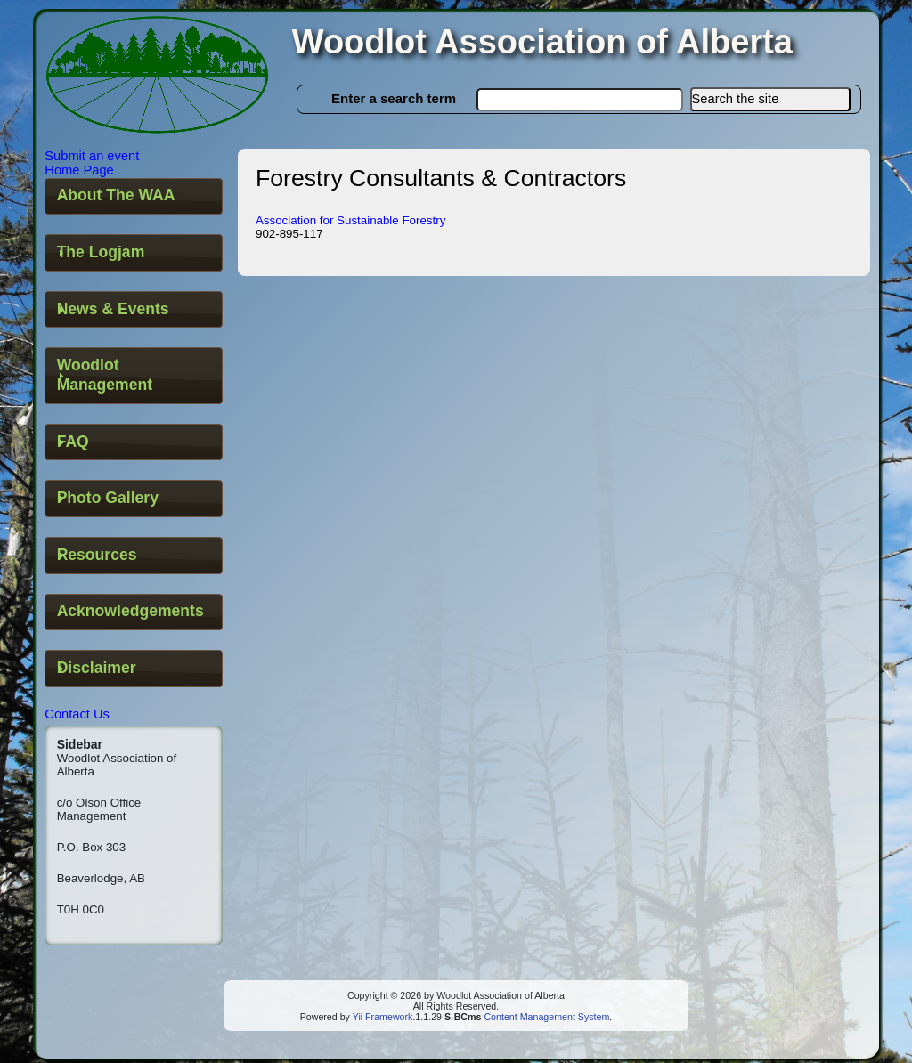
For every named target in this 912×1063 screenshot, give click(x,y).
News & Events (113, 309)
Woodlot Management (104, 375)
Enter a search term (393, 98)
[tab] (134, 196)
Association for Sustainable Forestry (350, 220)
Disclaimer (96, 668)
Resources (97, 555)
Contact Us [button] (77, 714)
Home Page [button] (79, 170)
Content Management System (545, 1016)
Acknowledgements (130, 611)
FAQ (73, 441)
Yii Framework (383, 1016)
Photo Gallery (108, 498)
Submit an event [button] (92, 156)
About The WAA (116, 195)
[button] (770, 99)
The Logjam (101, 252)
